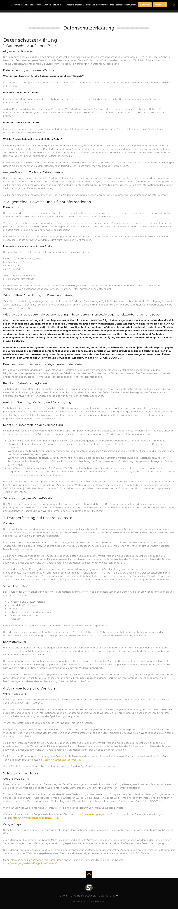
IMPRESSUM (78, 901)
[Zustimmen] (174, 4)
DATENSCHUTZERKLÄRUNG (94, 901)
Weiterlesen (160, 5)
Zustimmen (145, 5)
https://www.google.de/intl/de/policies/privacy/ (29, 863)
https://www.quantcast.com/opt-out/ (62, 759)
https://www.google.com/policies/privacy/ (36, 817)
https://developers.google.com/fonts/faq (98, 814)
